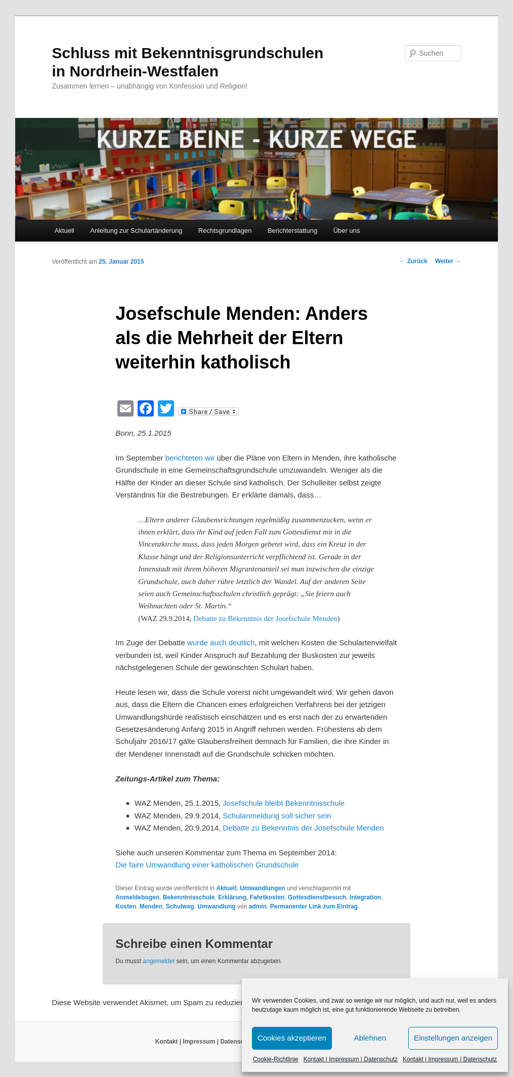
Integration (365, 897)
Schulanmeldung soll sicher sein (277, 815)
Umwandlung (216, 906)
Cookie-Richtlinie (275, 1059)
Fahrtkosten (267, 897)
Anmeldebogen (137, 897)
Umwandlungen (262, 888)
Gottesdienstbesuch (317, 897)
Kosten (125, 906)
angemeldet (159, 961)
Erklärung (232, 897)
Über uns (346, 230)
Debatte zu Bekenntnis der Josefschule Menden (265, 618)
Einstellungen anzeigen (453, 1037)
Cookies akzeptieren (292, 1037)
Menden (151, 906)
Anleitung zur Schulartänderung (136, 230)
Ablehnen (370, 1037)
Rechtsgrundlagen (225, 230)
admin (258, 906)
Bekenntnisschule (189, 897)
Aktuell (64, 230)
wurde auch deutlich (220, 642)
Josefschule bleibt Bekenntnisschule (284, 803)
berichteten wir (190, 457)
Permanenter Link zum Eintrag (314, 906)
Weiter (448, 261)
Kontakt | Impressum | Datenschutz (351, 1059)
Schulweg (180, 906)
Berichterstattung (292, 230)
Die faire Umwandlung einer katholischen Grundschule (206, 864)
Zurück (413, 261)
